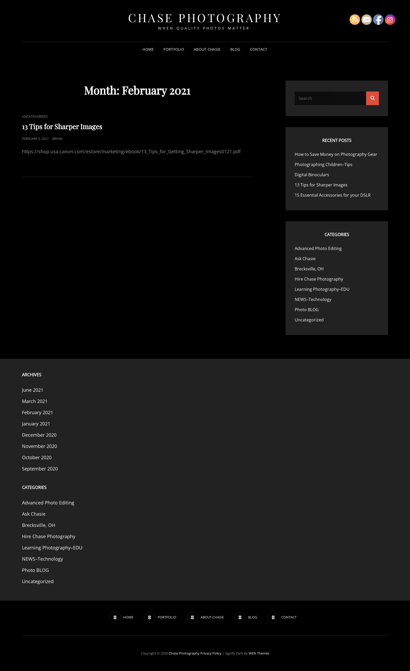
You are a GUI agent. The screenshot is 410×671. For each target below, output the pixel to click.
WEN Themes (259, 653)
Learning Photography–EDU (322, 289)
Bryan (57, 139)
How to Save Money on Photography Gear (336, 154)
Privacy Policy (210, 653)
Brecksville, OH (309, 269)
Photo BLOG (307, 309)
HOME (148, 49)
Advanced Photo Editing (318, 248)
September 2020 (40, 468)
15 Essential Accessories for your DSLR (333, 195)
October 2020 (37, 457)
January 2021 (36, 423)
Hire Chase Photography (319, 279)
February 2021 (37, 412)
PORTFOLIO (173, 49)
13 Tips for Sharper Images (62, 126)
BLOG (235, 49)
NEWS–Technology (313, 299)
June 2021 (32, 390)
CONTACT (258, 49)
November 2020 (39, 446)
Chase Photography (205, 17)
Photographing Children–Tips (323, 164)
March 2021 (35, 401)
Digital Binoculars (312, 175)
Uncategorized (35, 116)
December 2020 (39, 435)
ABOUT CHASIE (207, 49)
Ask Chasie (305, 258)
